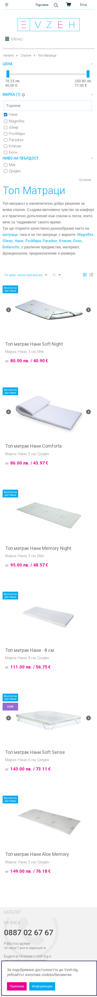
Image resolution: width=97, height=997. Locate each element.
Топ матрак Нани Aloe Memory (37, 854)
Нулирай (85, 180)
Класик (12, 146)
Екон (10, 152)
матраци (10, 235)
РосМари (14, 134)
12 (56, 274)
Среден (12, 171)
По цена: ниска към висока (26, 274)
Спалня (25, 55)
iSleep (11, 127)
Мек (10, 165)
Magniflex (14, 121)
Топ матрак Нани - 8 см (29, 650)
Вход (83, 4)
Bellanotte (11, 247)
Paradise (13, 140)
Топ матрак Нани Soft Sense (35, 752)
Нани (11, 114)
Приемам (17, 986)
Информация (42, 986)
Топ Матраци (47, 55)
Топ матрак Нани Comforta (33, 446)
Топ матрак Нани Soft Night (34, 344)
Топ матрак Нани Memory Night (38, 548)
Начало (8, 55)
